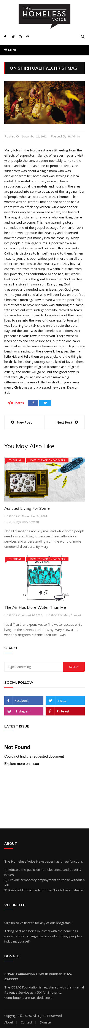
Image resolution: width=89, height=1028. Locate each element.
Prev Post (24, 422)
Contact (26, 1022)
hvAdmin (74, 136)
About (8, 1022)
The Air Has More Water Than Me (35, 607)
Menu (10, 50)
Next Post (64, 422)
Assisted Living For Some (27, 508)
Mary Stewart (30, 522)
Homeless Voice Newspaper (47, 460)
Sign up (9, 923)
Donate (45, 1022)
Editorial (15, 460)
